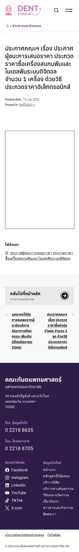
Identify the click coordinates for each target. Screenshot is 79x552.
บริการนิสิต (51, 482)
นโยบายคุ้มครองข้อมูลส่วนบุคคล (24, 535)
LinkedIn (18, 485)
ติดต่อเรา (49, 514)
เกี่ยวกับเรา (51, 501)
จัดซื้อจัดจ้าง (27, 104)
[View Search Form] (56, 10)
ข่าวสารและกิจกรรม (58, 508)
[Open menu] (69, 10)
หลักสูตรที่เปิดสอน (56, 476)
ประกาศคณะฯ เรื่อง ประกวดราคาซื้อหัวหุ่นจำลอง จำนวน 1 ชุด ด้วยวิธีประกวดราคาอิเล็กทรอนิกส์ (55, 330)
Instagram (19, 477)
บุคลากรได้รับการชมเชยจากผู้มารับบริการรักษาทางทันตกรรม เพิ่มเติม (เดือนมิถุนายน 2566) (23, 330)
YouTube (18, 493)
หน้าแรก (49, 470)
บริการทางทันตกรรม (58, 489)
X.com (16, 508)
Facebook (19, 470)
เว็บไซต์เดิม (53, 535)
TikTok (17, 500)
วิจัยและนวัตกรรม (56, 495)
